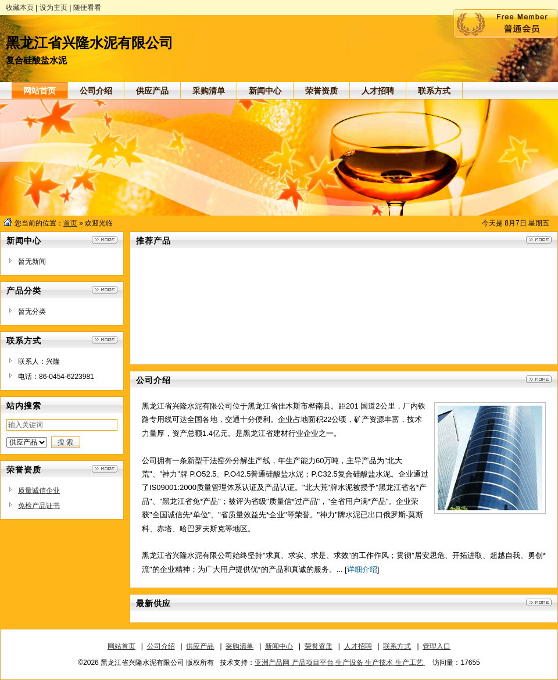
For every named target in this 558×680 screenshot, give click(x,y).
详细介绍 (362, 569)
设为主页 (53, 7)
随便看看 (87, 7)
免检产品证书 (39, 506)
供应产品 (200, 646)
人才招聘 (358, 646)
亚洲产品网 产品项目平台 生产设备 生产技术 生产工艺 (340, 662)
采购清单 (239, 646)
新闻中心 (279, 646)
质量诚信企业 (39, 490)
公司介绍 (161, 646)
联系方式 (397, 646)
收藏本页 (20, 7)
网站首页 (121, 646)
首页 (70, 223)
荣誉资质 (318, 646)
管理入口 (436, 646)
